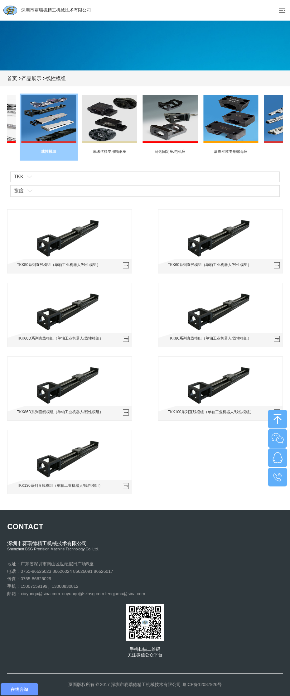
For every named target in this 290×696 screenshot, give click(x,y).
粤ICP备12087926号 (202, 684)
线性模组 (56, 78)
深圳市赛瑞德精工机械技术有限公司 (47, 10)
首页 (12, 78)
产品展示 (31, 78)
